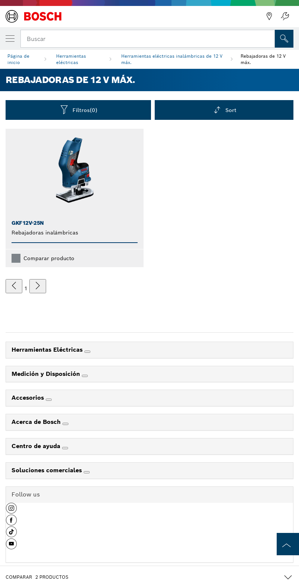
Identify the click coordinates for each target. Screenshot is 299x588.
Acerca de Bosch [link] (37, 422)
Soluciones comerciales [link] (48, 470)
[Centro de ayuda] (65, 448)
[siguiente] (37, 286)
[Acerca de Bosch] (65, 424)
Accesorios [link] (29, 398)
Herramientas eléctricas (71, 59)
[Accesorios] (49, 400)
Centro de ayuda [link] (37, 446)
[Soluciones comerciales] (87, 472)
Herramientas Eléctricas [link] (48, 350)
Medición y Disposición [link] (47, 374)
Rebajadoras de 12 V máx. (263, 59)
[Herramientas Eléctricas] (87, 352)
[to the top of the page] (288, 544)
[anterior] (14, 286)
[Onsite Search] (284, 39)
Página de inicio (18, 59)
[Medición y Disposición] (85, 376)
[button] (11, 511)
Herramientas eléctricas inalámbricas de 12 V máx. (171, 59)
